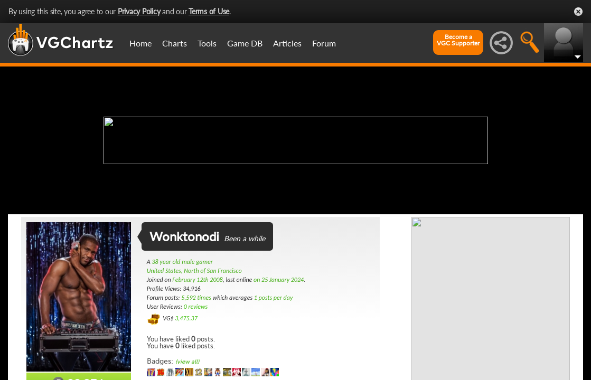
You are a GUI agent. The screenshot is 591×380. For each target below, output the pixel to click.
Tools (207, 43)
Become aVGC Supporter (458, 40)
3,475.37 (186, 318)
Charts (174, 43)
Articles (287, 43)
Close (578, 11)
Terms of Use (209, 11)
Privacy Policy (139, 11)
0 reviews (196, 306)
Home (140, 43)
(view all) (187, 361)
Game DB (244, 43)
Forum (324, 43)
